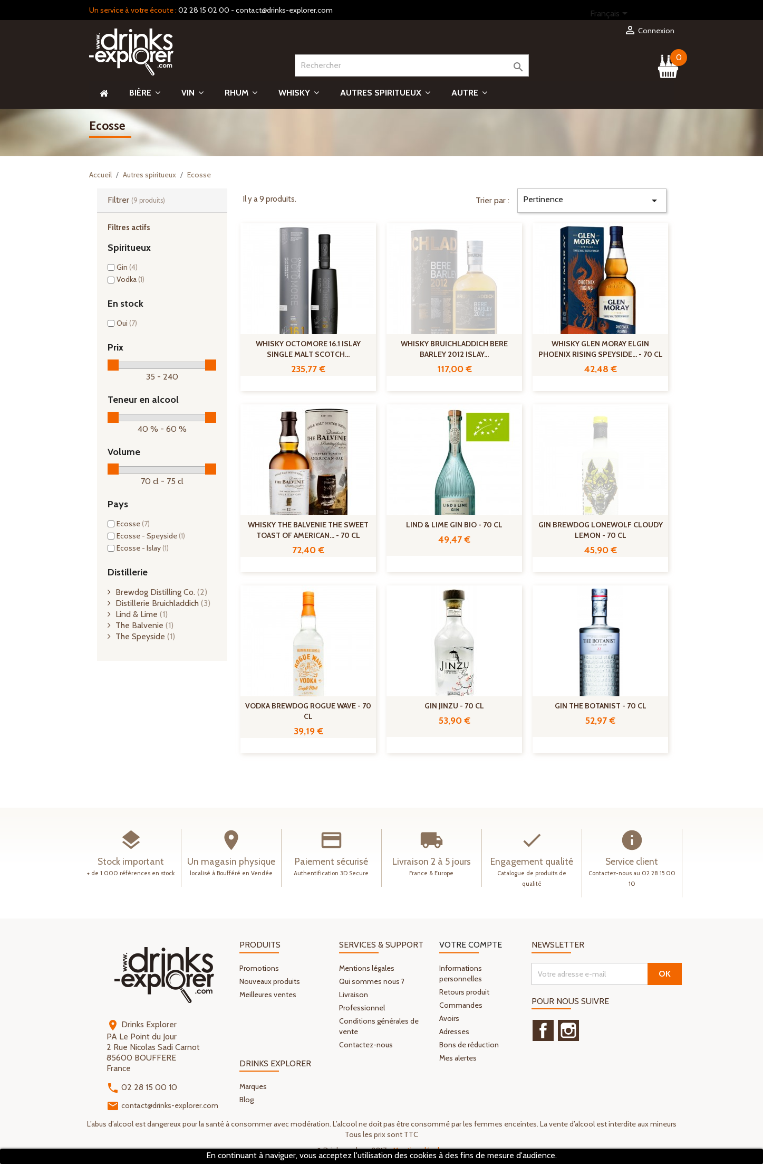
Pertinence (591, 200)
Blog (246, 1099)
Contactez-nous (366, 1044)
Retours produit (464, 992)
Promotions (259, 968)
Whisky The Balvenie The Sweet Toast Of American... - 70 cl (308, 530)
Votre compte (470, 945)
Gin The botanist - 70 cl (600, 706)
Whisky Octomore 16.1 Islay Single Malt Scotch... (308, 349)
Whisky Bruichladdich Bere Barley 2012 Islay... (454, 349)
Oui (127, 323)
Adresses (454, 1031)
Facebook (543, 1030)
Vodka (130, 279)
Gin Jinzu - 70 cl (454, 706)
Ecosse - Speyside (151, 536)
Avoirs (449, 1018)
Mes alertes (458, 1058)
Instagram (568, 1030)
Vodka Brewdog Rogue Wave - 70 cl (308, 711)
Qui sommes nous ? (371, 981)
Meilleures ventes (267, 994)
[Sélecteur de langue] (610, 14)
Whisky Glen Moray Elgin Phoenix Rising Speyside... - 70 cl (600, 349)
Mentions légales (366, 968)
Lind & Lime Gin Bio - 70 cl (454, 524)
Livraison (353, 994)
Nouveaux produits (269, 981)
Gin (127, 267)
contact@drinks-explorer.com (284, 10)
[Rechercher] (412, 65)
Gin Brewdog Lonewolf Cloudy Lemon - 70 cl (600, 530)
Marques (253, 1086)
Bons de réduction (469, 1044)
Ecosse (133, 523)
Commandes (460, 1005)
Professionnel (362, 1007)
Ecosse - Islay (143, 548)
